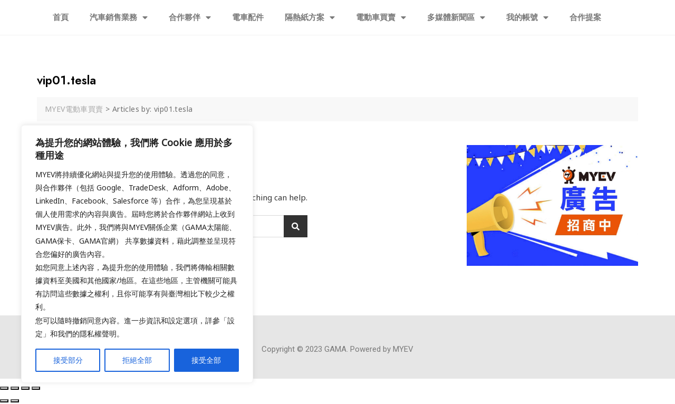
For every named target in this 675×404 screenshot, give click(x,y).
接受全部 (206, 360)
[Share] (15, 388)
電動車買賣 (381, 17)
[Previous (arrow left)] (4, 400)
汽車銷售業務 (119, 17)
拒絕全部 (137, 360)
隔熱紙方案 (310, 17)
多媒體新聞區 (456, 17)
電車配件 (248, 17)
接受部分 (68, 360)
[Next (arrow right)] (15, 400)
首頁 (61, 17)
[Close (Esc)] (4, 388)
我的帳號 (527, 17)
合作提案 (585, 17)
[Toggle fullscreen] (25, 388)
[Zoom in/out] (36, 388)
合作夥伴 (190, 17)
